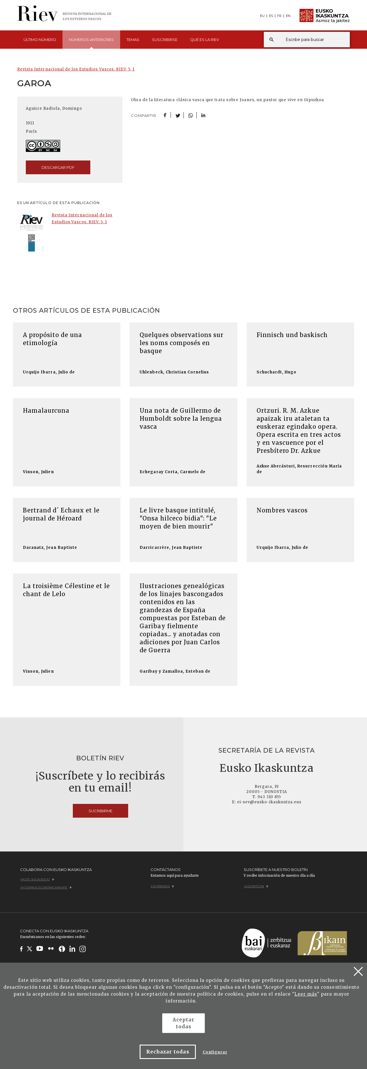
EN (288, 15)
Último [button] (40, 39)
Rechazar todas (167, 1052)
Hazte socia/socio (37, 879)
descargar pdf (58, 167)
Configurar (215, 1052)
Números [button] (91, 43)
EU (262, 15)
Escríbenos (162, 886)
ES (271, 15)
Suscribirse (164, 39)
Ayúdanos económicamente (46, 887)
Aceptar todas (183, 1023)
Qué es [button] (204, 39)
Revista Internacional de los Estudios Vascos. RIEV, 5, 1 (75, 69)
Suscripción (256, 886)
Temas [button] (132, 39)
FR (279, 15)
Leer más (305, 994)
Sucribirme (100, 810)
